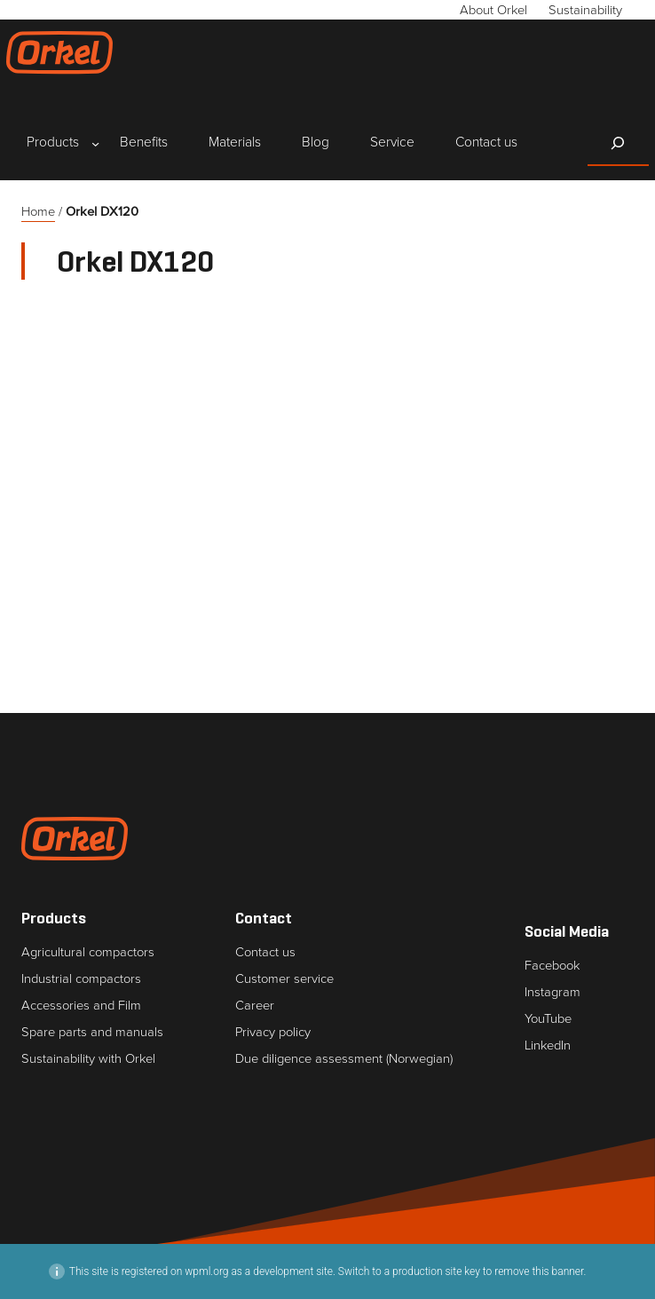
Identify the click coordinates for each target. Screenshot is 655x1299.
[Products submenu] (52, 143)
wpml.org (206, 1271)
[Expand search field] (618, 142)
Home (38, 211)
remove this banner (538, 1271)
